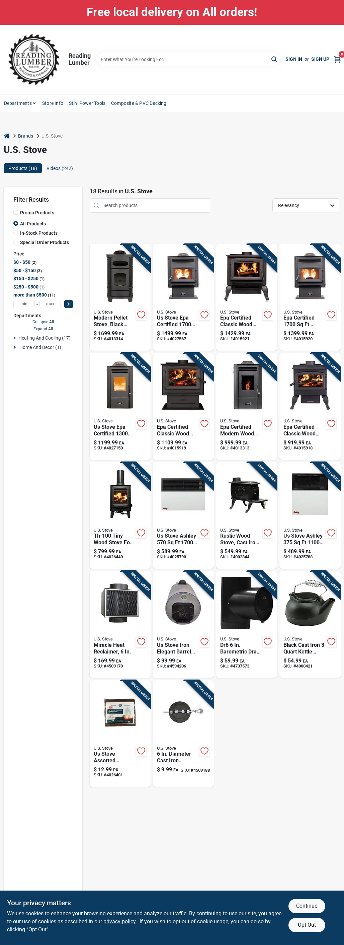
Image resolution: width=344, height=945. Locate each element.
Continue (306, 906)
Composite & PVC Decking (139, 103)
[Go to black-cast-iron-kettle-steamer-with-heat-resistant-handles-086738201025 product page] (309, 624)
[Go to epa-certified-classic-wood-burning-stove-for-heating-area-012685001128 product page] (309, 406)
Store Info (52, 103)
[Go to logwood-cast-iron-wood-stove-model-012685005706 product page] (246, 515)
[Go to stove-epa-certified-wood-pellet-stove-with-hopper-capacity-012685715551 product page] (183, 297)
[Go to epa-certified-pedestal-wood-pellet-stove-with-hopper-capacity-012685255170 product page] (309, 297)
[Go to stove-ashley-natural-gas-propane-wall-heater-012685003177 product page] (183, 515)
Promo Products (37, 212)
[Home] (7, 136)
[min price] (24, 304)
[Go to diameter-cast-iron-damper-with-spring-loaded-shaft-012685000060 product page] (183, 733)
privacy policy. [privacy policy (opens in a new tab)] (120, 921)
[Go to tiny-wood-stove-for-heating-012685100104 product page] (120, 515)
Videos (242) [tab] (60, 168)
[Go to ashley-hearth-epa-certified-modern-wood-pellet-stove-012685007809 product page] (120, 297)
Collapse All (43, 322)
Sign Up (320, 59)
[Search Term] (188, 59)
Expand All (43, 329)
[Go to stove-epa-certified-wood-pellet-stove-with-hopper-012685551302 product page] (120, 406)
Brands (25, 136)
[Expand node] (15, 338)
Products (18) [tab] (22, 168)
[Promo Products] (15, 212)
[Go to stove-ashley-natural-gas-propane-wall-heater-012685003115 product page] (309, 515)
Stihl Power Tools (87, 103)
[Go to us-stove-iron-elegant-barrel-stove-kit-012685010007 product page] (183, 624)
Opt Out (307, 925)
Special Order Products (44, 242)
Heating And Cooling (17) (44, 338)
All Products (33, 223)
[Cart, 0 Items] (337, 59)
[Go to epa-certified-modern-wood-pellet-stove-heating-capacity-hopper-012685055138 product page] (246, 406)
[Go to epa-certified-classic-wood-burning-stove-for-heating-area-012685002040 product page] (183, 406)
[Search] (274, 58)
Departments (18, 103)
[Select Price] (68, 304)
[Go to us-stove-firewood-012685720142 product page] (120, 733)
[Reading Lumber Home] (34, 59)
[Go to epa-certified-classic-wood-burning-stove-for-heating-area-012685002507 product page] (246, 297)
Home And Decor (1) (40, 347)
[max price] (50, 304)
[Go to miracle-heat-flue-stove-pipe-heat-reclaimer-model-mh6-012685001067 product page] (120, 624)
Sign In (293, 59)
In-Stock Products (39, 233)
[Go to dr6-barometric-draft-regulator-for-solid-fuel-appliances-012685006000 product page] (246, 624)
